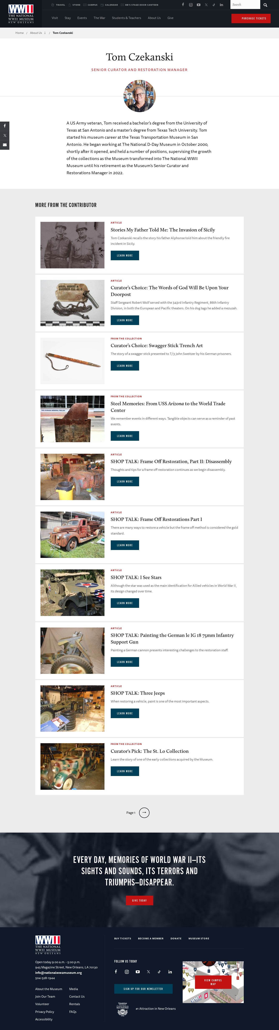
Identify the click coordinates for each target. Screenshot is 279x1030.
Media (73, 989)
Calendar (111, 4)
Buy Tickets (122, 938)
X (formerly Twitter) (206, 5)
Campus (93, 4)
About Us (154, 18)
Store (76, 4)
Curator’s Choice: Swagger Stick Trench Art (157, 345)
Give (170, 18)
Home (19, 32)
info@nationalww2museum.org (58, 972)
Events (82, 18)
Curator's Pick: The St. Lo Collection (150, 751)
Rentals (74, 1004)
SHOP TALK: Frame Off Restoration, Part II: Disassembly (171, 461)
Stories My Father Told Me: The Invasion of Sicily (163, 230)
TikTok (214, 5)
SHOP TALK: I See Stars (136, 577)
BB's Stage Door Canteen (141, 4)
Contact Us (77, 996)
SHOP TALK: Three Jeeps (138, 693)
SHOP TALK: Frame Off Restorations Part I (156, 519)
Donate (176, 938)
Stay (68, 18)
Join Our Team (45, 996)
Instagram (191, 5)
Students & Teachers (126, 18)
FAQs (73, 1011)
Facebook (183, 5)
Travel (60, 4)
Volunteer (42, 1004)
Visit (55, 18)
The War (99, 18)
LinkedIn (222, 5)
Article (116, 222)
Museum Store (199, 938)
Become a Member (151, 938)
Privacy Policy (44, 1011)
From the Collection (126, 338)
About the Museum (48, 989)
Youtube (198, 5)
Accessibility (43, 1019)
